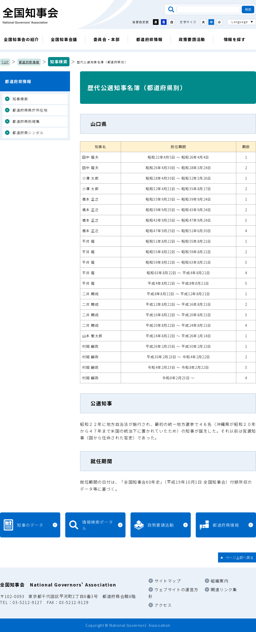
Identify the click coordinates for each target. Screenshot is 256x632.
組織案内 (219, 581)
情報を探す (235, 39)
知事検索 (59, 62)
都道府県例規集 (26, 121)
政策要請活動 (192, 39)
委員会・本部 (107, 39)
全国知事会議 (64, 39)
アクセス (163, 605)
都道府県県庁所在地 (30, 110)
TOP (5, 62)
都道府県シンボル (28, 132)
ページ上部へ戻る (240, 557)
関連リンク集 (224, 589)
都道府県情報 (149, 39)
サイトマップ (167, 581)
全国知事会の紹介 (21, 39)
